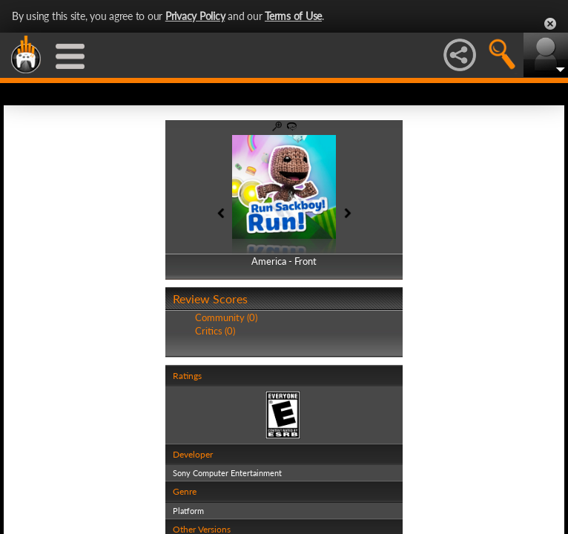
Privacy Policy (195, 16)
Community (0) (226, 317)
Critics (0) (215, 331)
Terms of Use (293, 16)
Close (550, 24)
